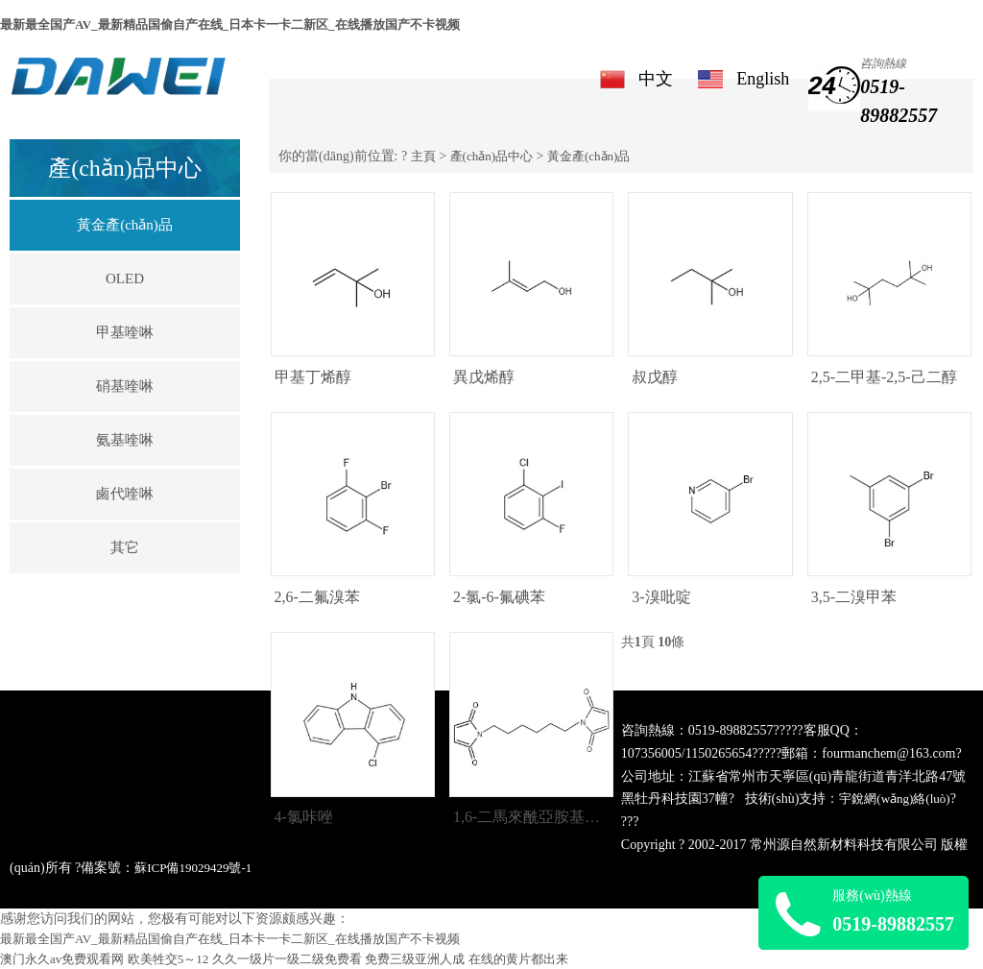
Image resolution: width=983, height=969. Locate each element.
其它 (124, 547)
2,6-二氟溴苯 (317, 597)
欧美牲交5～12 (168, 959)
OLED (125, 278)
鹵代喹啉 (125, 493)
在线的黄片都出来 (518, 959)
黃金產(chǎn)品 (125, 224)
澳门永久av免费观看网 (62, 959)
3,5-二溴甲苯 (854, 597)
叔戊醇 (655, 377)
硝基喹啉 (125, 386)
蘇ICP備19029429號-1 (193, 867)
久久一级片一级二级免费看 (287, 959)
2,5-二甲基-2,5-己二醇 (884, 377)
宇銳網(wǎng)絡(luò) (894, 798)
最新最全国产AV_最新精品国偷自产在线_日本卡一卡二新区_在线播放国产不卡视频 (230, 24)
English (762, 78)
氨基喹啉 (125, 440)
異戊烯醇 (484, 377)
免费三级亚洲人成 (415, 959)
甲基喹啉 (125, 332)
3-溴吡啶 (661, 597)
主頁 (423, 156)
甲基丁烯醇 (313, 377)
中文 (655, 78)
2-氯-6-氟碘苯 (499, 597)
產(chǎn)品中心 (491, 156)
